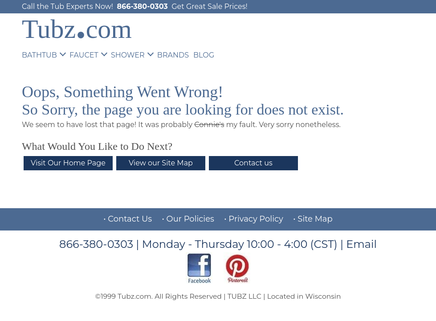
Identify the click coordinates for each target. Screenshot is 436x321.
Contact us (253, 163)
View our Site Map (161, 163)
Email (361, 244)
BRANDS (173, 55)
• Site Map (312, 219)
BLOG (203, 55)
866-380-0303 (142, 6)
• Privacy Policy (253, 219)
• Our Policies (188, 219)
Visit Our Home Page (68, 163)
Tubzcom (77, 29)
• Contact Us (127, 219)
